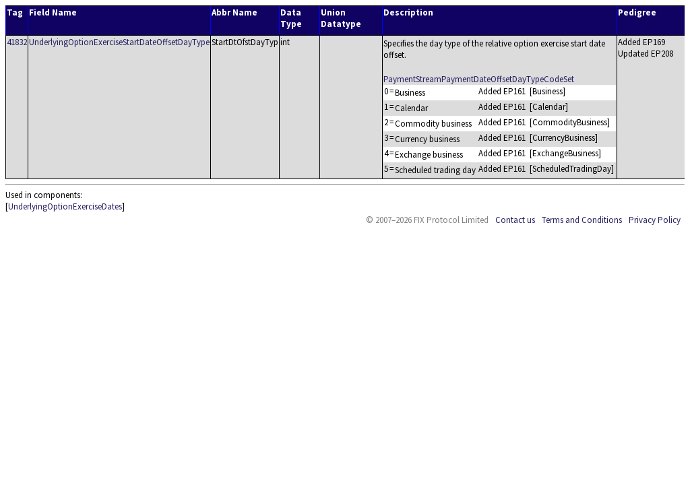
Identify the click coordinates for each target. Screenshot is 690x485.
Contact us (515, 220)
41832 (17, 42)
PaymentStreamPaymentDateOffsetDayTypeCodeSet (478, 79)
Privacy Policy (655, 220)
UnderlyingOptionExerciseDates (65, 206)
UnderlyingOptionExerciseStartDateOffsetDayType (119, 42)
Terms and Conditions (582, 220)
